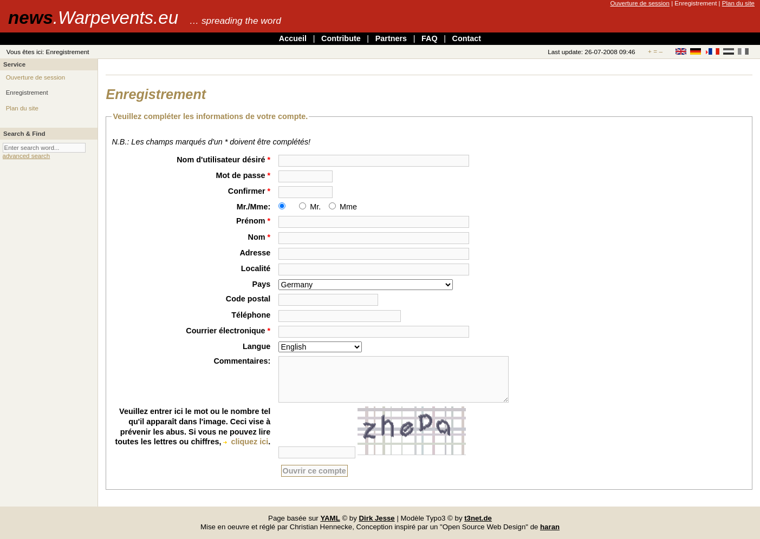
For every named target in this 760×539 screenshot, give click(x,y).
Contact (467, 38)
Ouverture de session (639, 3)
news (93, 18)
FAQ (429, 38)
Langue (256, 346)
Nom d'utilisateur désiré (223, 159)
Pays (261, 284)
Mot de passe (243, 175)
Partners (391, 38)
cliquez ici (249, 441)
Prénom (253, 220)
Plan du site (738, 3)
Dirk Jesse (377, 518)
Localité (255, 268)
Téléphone (250, 315)
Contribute (341, 38)
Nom (259, 237)
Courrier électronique (228, 330)
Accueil (293, 38)
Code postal (248, 298)
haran (550, 527)
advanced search (26, 156)
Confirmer (249, 191)
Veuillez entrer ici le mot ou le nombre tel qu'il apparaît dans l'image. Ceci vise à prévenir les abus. (194, 421)
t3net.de (478, 518)
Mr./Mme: (253, 206)
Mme (348, 206)
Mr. (315, 206)
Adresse (254, 252)
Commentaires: (241, 361)
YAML (330, 518)
